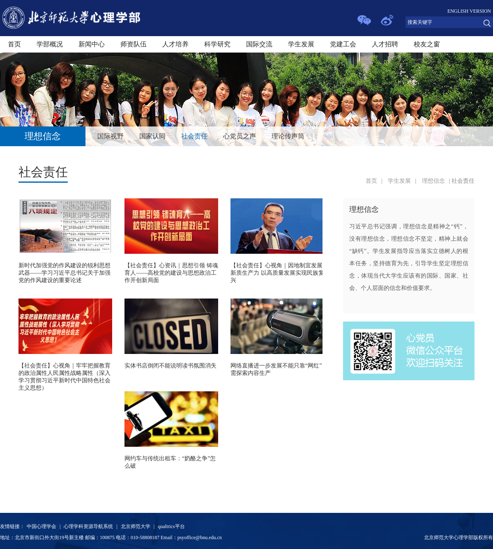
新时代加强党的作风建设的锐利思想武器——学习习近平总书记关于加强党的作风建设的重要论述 (64, 272)
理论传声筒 (288, 136)
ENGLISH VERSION (469, 11)
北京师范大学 (135, 526)
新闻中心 (91, 44)
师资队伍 (133, 44)
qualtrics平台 (171, 526)
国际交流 (259, 44)
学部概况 (50, 44)
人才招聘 (385, 44)
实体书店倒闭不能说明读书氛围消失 (170, 366)
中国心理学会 (41, 526)
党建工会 (343, 44)
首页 (14, 44)
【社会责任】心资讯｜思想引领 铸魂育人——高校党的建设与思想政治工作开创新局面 (171, 272)
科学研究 (217, 44)
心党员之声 (239, 136)
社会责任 (194, 136)
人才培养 (175, 44)
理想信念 (433, 181)
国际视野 (110, 136)
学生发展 (301, 44)
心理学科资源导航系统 (88, 526)
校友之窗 (427, 44)
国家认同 (152, 136)
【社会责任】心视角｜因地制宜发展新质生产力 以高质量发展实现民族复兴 (277, 272)
